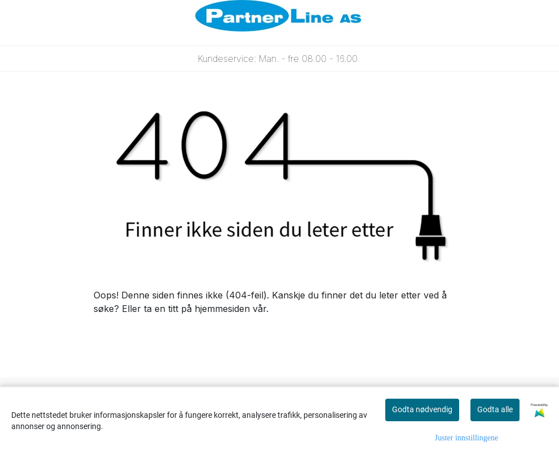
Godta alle (495, 409)
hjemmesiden (222, 308)
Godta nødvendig (422, 409)
